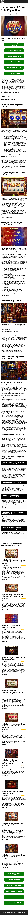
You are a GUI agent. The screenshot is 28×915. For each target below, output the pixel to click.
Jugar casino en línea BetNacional (14, 44)
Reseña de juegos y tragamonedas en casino (9, 13)
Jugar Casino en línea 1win (14, 67)
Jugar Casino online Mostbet (14, 50)
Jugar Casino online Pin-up (14, 56)
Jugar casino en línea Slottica (14, 62)
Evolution (12, 99)
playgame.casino (21, 912)
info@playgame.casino (11, 912)
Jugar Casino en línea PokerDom (14, 73)
